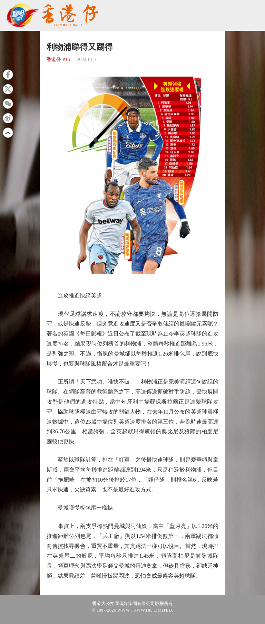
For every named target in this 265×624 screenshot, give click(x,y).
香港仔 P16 (58, 59)
